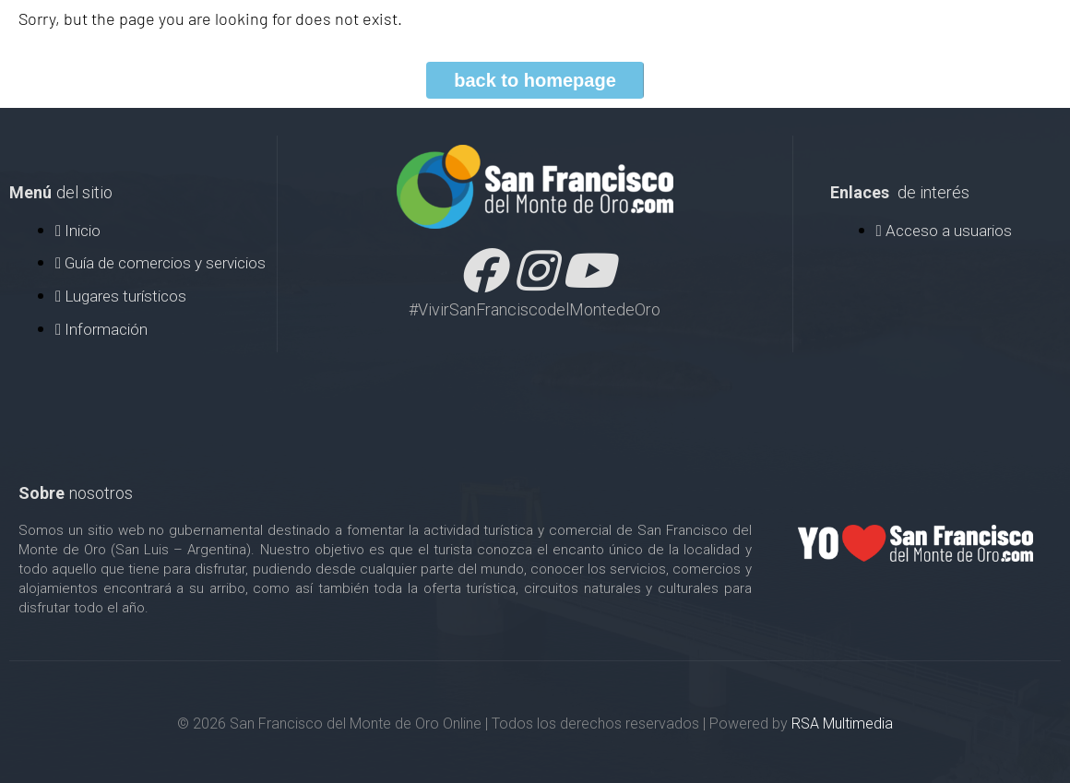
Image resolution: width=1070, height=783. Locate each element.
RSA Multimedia (842, 723)
